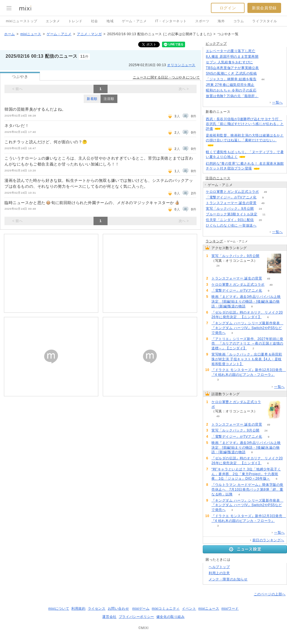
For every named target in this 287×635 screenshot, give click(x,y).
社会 (94, 21)
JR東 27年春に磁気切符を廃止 (230, 85)
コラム (238, 21)
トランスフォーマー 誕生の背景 (231, 203)
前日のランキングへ (268, 540)
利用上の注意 (219, 573)
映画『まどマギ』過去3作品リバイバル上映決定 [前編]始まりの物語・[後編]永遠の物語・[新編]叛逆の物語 (246, 301)
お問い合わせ (118, 609)
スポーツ (202, 21)
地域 (109, 21)
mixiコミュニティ (166, 609)
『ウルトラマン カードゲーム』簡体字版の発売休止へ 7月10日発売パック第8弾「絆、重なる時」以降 (247, 489)
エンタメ (53, 21)
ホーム (9, 34)
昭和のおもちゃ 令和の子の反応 (231, 90)
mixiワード (230, 609)
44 (263, 79)
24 (260, 208)
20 (260, 220)
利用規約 (78, 609)
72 (264, 96)
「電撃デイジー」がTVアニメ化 (231, 197)
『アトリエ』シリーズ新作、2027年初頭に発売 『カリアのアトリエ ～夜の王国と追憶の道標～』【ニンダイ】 (247, 343)
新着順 (92, 99)
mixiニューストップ (21, 21)
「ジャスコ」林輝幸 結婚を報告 (231, 79)
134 (261, 51)
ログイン (228, 8)
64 (265, 68)
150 (263, 73)
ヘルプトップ (219, 567)
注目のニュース (218, 178)
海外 (221, 21)
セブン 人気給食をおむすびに (229, 62)
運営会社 (109, 617)
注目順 (109, 99)
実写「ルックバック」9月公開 (230, 209)
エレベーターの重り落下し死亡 (230, 51)
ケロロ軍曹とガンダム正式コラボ (232, 192)
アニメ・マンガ (89, 34)
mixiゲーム (141, 609)
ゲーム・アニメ (134, 21)
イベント (189, 609)
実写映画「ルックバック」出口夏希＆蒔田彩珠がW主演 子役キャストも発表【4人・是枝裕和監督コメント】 (246, 359)
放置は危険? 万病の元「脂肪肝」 (232, 96)
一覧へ (277, 102)
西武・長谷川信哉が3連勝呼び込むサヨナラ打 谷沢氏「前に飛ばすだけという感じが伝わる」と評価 (245, 124)
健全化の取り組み (170, 617)
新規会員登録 (264, 8)
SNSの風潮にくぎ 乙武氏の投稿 (231, 73)
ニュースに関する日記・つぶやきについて (166, 77)
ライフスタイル (264, 21)
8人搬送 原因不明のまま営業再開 (232, 57)
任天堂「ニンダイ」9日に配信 (230, 220)
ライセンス (97, 609)
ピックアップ (216, 44)
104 (265, 56)
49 (265, 191)
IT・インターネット (171, 21)
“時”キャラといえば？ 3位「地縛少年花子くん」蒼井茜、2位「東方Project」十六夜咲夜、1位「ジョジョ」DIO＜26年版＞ (246, 474)
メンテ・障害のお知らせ (228, 579)
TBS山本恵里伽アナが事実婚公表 (232, 68)
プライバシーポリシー (136, 617)
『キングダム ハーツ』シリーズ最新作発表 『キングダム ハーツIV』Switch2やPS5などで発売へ (247, 328)
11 (263, 214)
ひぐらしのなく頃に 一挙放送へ (231, 225)
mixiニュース (30, 34)
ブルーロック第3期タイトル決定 (232, 214)
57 (263, 225)
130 (263, 90)
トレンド (75, 21)
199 (261, 84)
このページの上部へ (270, 594)
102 (259, 62)
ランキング (214, 241)
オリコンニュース (181, 65)
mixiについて (58, 609)
